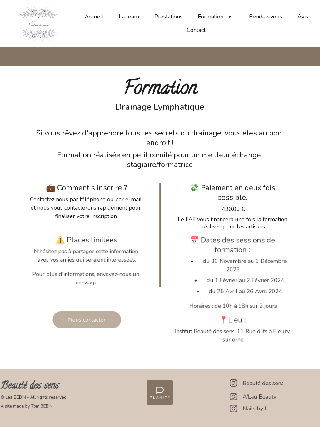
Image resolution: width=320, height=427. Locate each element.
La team (129, 16)
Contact (196, 30)
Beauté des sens (264, 383)
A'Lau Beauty (260, 396)
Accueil (94, 16)
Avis (303, 16)
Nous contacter (87, 319)
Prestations (168, 16)
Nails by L (256, 408)
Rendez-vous (265, 16)
